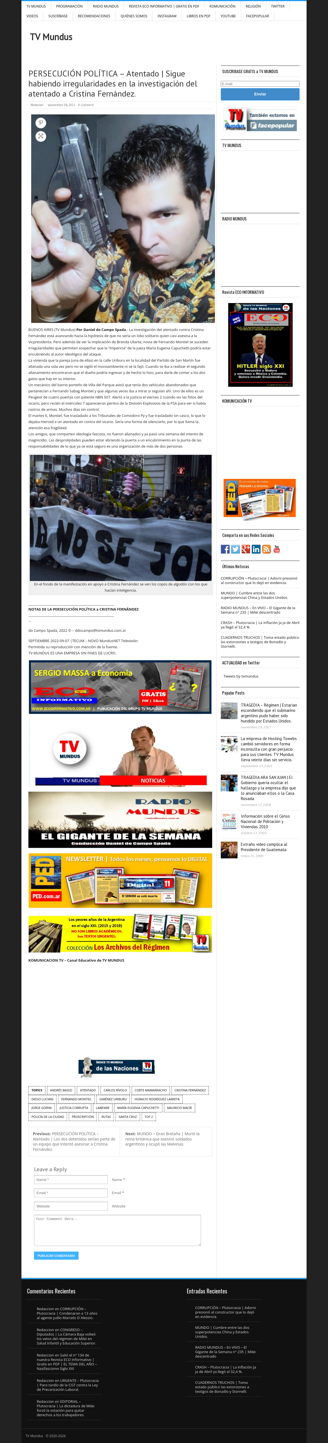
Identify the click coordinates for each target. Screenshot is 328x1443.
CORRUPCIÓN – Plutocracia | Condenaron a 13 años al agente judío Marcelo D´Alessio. (67, 1313)
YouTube (228, 16)
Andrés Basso (61, 1090)
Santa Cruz (128, 1117)
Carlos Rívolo (115, 1090)
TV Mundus (36, 6)
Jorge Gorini (41, 1108)
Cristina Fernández (190, 1090)
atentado (88, 1090)
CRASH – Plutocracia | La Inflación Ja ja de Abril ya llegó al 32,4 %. (260, 625)
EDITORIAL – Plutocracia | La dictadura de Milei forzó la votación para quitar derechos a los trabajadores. (65, 1408)
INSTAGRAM (167, 16)
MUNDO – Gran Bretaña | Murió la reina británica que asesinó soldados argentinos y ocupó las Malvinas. (162, 1139)
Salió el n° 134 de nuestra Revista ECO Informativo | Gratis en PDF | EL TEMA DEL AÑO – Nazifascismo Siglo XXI (67, 1362)
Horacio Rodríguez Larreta (157, 1099)
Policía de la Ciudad (47, 1117)
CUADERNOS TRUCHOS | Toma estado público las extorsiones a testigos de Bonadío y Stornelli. (260, 642)
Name (117, 1179)
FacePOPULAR (257, 16)
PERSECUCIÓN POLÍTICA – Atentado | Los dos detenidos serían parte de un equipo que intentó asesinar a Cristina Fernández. (74, 1141)
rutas (106, 1117)
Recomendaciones (94, 16)
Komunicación (222, 6)
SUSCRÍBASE (58, 16)
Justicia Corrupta (74, 1108)
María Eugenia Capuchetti (138, 1108)
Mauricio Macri (179, 1108)
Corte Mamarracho (151, 1090)
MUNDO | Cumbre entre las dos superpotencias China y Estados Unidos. (254, 595)
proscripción (83, 1117)
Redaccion (37, 105)
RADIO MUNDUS (106, 6)
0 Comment (86, 105)
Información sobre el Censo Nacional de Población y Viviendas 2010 (265, 821)
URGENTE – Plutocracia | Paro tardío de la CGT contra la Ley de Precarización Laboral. (68, 1385)
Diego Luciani (42, 1099)
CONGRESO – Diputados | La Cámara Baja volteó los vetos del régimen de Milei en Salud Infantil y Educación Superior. (66, 1336)
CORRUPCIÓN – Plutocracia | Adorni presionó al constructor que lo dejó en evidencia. (259, 580)
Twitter (278, 6)
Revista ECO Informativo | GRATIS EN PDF (164, 6)
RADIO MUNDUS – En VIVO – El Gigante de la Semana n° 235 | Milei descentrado (258, 610)
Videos (32, 16)
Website (119, 1206)
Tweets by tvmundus (241, 676)
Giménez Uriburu (113, 1099)
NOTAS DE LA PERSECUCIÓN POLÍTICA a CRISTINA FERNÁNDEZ (83, 609)
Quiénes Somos (134, 16)
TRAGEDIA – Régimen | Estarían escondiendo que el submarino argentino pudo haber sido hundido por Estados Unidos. (269, 713)
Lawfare (102, 1108)
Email (116, 1192)
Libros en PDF (198, 16)
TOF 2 (149, 1117)
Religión (253, 6)
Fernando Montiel (76, 1099)
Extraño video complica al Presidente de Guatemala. (264, 847)
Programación (69, 6)
